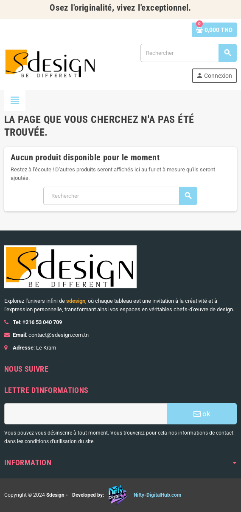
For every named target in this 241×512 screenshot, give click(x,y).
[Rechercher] (188, 53)
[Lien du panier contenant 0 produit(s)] (214, 30)
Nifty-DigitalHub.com (157, 495)
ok (201, 414)
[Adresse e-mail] (85, 413)
